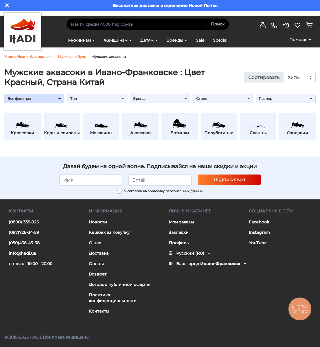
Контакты (99, 311)
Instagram (259, 232)
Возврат (97, 274)
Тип (97, 98)
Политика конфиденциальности (113, 297)
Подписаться (229, 179)
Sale (200, 40)
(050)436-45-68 (24, 242)
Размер (285, 98)
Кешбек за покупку (109, 232)
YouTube (258, 242)
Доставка (98, 253)
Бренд (160, 98)
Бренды (174, 40)
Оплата (96, 263)
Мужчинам (79, 40)
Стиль (223, 98)
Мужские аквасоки (108, 56)
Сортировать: (264, 77)
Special (220, 40)
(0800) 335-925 (24, 222)
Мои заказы (181, 222)
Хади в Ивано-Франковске (28, 56)
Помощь (298, 39)
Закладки (179, 232)
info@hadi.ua (22, 253)
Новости (98, 222)
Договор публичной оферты (119, 284)
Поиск (218, 24)
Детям (147, 40)
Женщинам (116, 40)
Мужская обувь (72, 56)
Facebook (259, 222)
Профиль (179, 242)
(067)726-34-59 (24, 232)
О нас (95, 242)
